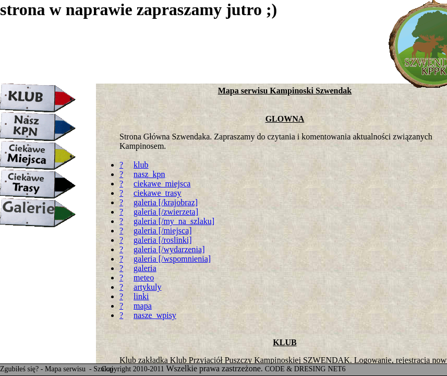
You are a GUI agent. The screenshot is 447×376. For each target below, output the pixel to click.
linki (141, 296)
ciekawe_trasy (158, 193)
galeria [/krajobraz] (166, 202)
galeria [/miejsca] (163, 230)
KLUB (284, 342)
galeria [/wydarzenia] (169, 249)
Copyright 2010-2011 (132, 369)
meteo (144, 277)
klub (141, 164)
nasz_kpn (149, 174)
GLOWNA (285, 118)
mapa (143, 305)
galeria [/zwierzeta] (166, 211)
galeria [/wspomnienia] (172, 258)
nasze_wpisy (155, 315)
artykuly (147, 287)
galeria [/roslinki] (163, 240)
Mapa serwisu (66, 369)
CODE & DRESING (295, 369)
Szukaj (103, 369)
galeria (145, 268)
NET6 (336, 369)
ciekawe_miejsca (162, 183)
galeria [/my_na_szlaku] (174, 221)
